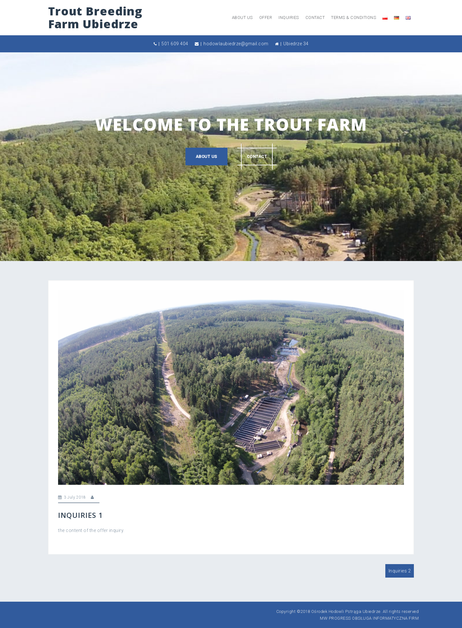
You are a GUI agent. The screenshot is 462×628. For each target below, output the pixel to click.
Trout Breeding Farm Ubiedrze (95, 17)
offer (265, 17)
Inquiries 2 (400, 570)
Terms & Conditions (353, 17)
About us (242, 17)
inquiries (288, 17)
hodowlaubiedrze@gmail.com (236, 43)
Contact (315, 17)
